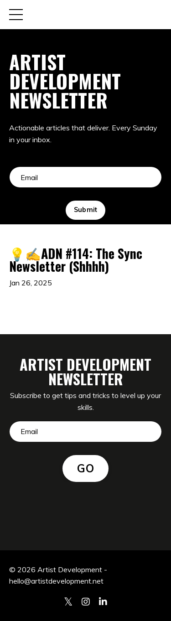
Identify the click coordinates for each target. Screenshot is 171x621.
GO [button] (85, 468)
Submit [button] (86, 210)
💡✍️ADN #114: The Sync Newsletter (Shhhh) (75, 260)
